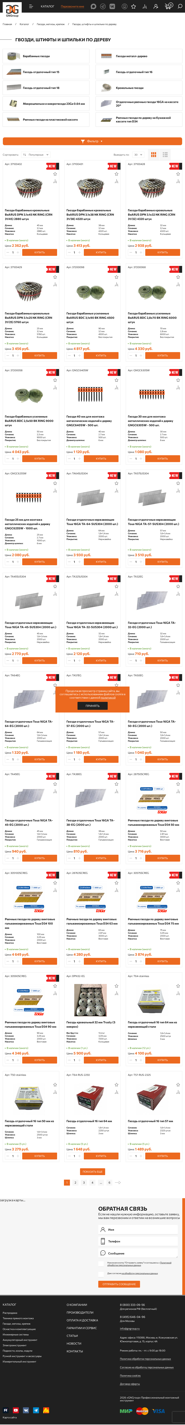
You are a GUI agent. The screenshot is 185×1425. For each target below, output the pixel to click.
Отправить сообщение (119, 1284)
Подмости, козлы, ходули (17, 1350)
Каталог (9, 1304)
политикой (108, 697)
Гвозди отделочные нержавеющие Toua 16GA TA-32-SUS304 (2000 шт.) (92, 625)
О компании (77, 1304)
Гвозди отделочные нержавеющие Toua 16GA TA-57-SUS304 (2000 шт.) (153, 522)
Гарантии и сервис (82, 1328)
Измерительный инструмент (19, 1361)
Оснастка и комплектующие (19, 1329)
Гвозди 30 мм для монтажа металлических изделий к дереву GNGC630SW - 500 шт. (150, 421)
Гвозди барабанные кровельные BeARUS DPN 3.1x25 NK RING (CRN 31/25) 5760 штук (28, 318)
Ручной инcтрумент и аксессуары (22, 1356)
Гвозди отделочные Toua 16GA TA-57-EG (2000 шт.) (90, 723)
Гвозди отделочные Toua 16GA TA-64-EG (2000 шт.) (29, 723)
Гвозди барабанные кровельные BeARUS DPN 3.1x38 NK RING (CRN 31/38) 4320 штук (90, 214)
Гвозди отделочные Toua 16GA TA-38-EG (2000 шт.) (90, 822)
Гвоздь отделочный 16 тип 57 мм (150, 1121)
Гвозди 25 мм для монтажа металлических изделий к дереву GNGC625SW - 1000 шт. (27, 524)
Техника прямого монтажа (18, 1318)
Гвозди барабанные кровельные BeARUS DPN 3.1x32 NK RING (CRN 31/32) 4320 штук (151, 214)
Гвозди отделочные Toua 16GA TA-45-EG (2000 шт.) (29, 822)
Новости (74, 1343)
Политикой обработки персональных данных (139, 1263)
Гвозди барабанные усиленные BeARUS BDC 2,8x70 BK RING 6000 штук (152, 318)
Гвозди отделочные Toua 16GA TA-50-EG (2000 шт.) (152, 723)
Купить (40, 252)
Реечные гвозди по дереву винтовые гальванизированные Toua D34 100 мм (30, 923)
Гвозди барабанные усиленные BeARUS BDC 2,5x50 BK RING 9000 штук (29, 421)
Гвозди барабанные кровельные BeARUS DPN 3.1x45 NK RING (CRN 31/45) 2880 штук (28, 214)
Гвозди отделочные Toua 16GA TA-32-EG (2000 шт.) (152, 625)
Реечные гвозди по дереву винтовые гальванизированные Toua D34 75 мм (153, 921)
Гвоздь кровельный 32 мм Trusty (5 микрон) (90, 1024)
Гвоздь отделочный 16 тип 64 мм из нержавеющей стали (152, 1024)
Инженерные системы (16, 1334)
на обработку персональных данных (140, 1273)
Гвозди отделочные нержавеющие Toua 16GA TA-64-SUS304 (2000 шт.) (92, 522)
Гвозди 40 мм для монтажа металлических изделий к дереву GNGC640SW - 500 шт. (89, 421)
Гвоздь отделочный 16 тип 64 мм (89, 1121)
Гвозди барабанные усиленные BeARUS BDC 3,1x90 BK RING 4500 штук (90, 318)
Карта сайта (10, 1418)
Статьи (72, 1335)
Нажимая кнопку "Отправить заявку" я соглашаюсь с (139, 1263)
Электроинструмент (15, 1345)
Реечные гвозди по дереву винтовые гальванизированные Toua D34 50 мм (153, 822)
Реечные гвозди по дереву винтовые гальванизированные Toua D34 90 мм (30, 1024)
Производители (80, 1312)
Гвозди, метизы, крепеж (17, 1323)
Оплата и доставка (82, 1320)
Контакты (75, 1351)
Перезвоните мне (72, 6)
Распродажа (10, 1312)
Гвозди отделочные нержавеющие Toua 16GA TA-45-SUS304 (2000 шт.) (30, 625)
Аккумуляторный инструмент (20, 1339)
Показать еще (92, 1171)
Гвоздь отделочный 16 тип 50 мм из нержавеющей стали (29, 1123)
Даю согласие (132, 1273)
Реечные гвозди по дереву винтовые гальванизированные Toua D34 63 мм (92, 921)
